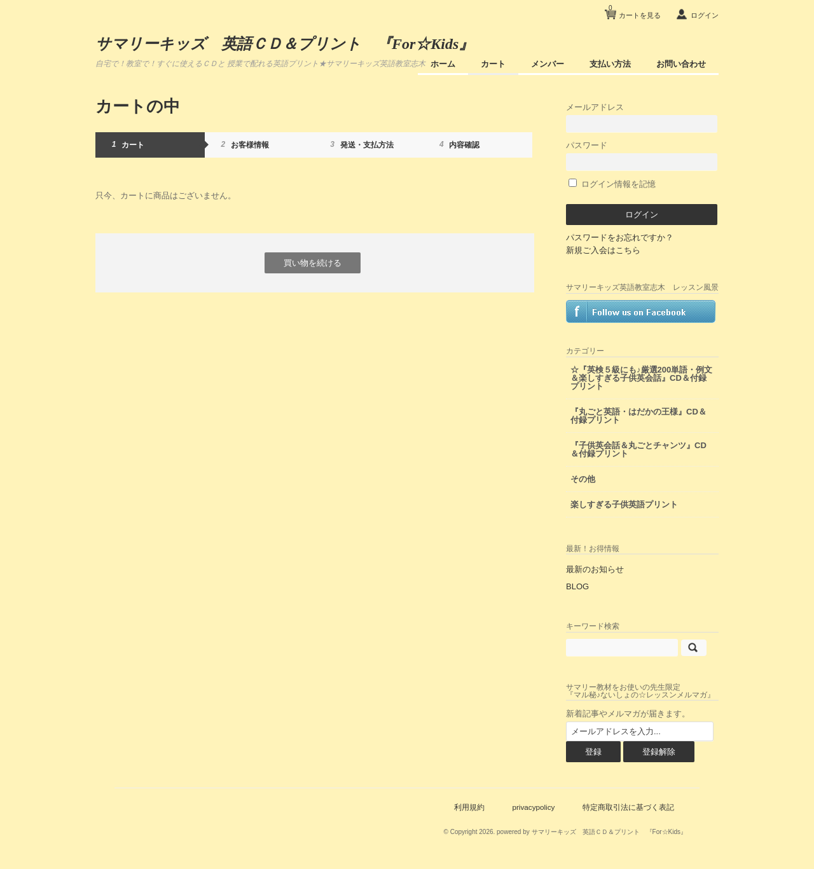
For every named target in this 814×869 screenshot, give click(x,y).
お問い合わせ (681, 64)
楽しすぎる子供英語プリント (624, 504)
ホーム (443, 64)
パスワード (641, 155)
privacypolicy (533, 807)
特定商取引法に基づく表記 (628, 807)
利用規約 (469, 807)
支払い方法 (610, 64)
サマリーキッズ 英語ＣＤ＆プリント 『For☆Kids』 (284, 44)
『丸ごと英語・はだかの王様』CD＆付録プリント (638, 416)
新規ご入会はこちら (603, 250)
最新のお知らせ (595, 569)
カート (493, 64)
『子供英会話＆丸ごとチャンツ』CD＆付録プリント (638, 449)
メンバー (547, 64)
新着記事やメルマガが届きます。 (628, 713)
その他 (582, 479)
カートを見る (635, 10)
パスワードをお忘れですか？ (619, 237)
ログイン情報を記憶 (612, 184)
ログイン (705, 15)
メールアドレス (641, 117)
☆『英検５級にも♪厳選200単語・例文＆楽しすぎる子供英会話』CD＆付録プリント (641, 378)
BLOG (577, 586)
